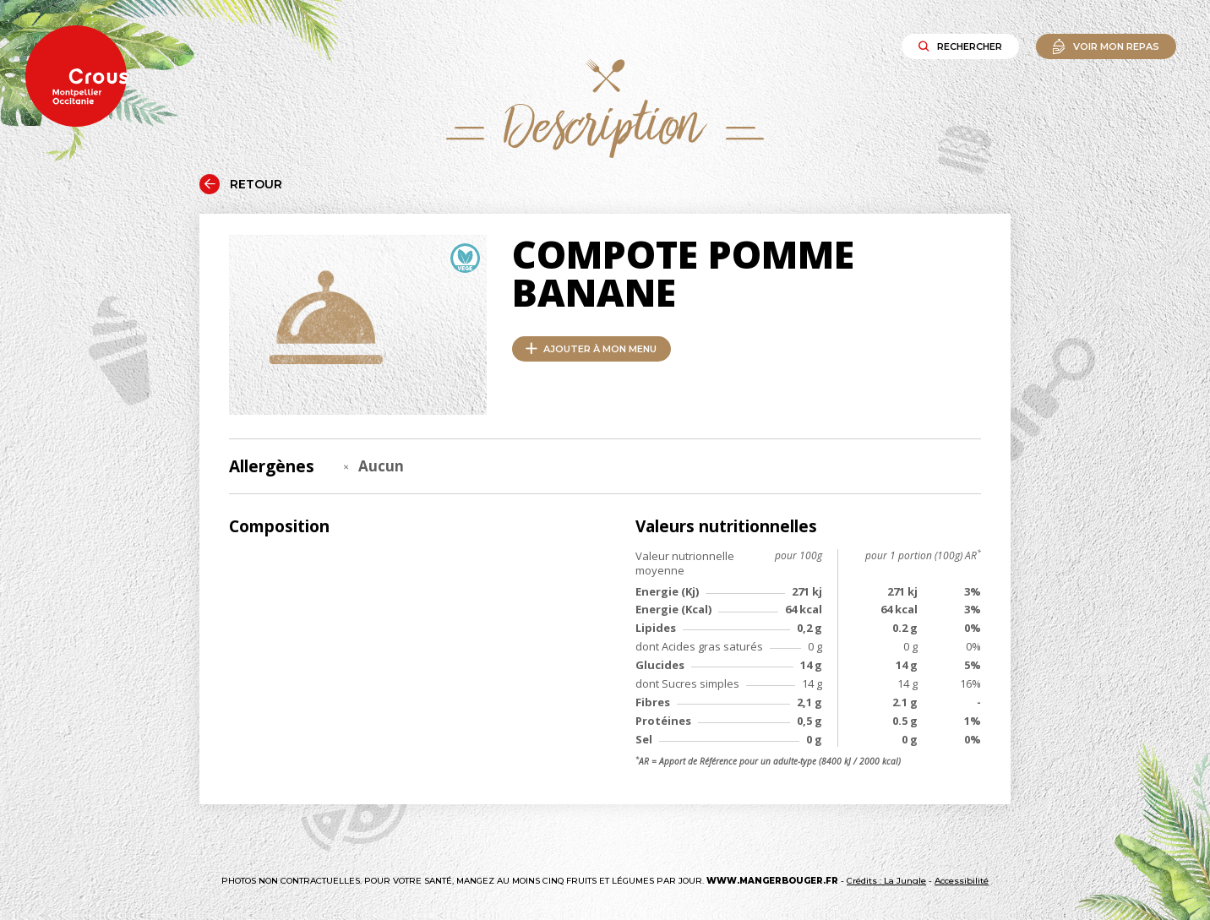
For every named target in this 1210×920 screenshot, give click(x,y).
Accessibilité (962, 880)
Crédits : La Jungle (886, 880)
